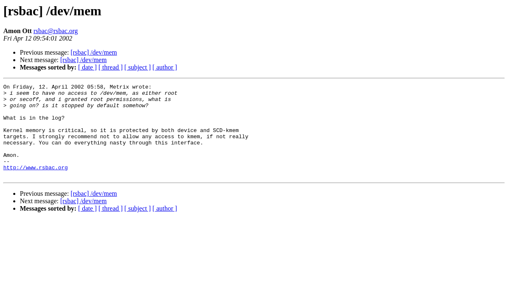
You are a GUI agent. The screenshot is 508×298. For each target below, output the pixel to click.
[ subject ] (137, 67)
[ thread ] (110, 67)
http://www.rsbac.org (35, 184)
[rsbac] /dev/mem (94, 52)
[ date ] (87, 67)
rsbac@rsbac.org (55, 30)
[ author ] (165, 67)
